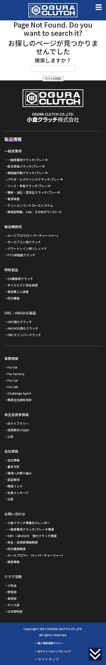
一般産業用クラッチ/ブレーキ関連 (30, 529)
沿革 (10, 499)
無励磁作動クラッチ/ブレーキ (27, 173)
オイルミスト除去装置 (22, 285)
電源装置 (13, 199)
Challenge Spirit (19, 393)
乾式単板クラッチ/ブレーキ (26, 166)
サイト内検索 (53, 78)
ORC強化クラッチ (19, 322)
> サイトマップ (47, 659)
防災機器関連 (16, 549)
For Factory (16, 374)
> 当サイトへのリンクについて (53, 651)
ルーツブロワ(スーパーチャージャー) (32, 235)
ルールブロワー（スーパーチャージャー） (36, 555)
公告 (10, 436)
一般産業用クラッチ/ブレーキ (27, 160)
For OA (12, 367)
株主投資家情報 (16, 414)
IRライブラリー (17, 423)
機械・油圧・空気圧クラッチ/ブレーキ (33, 192)
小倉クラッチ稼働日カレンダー (28, 523)
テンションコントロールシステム (30, 205)
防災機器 (13, 298)
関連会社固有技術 (19, 400)
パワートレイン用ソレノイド (27, 248)
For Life (12, 387)
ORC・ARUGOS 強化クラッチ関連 (32, 536)
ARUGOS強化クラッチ (22, 328)
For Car (12, 380)
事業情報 (11, 358)
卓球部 (12, 598)
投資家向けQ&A (18, 430)
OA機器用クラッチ (20, 278)
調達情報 (13, 562)
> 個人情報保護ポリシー (49, 643)
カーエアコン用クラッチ (24, 242)
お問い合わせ (14, 513)
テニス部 (13, 605)
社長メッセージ (18, 492)
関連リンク (15, 486)
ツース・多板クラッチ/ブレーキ (29, 186)
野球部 (12, 592)
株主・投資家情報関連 (22, 542)
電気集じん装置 (18, 291)
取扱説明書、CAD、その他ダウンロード (34, 212)
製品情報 (13, 139)
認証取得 (13, 479)
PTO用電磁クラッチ (21, 255)
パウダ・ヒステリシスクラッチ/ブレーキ (35, 179)
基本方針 (13, 466)
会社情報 (11, 451)
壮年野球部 (15, 611)
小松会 (12, 585)
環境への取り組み (19, 473)
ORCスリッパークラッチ (24, 335)
